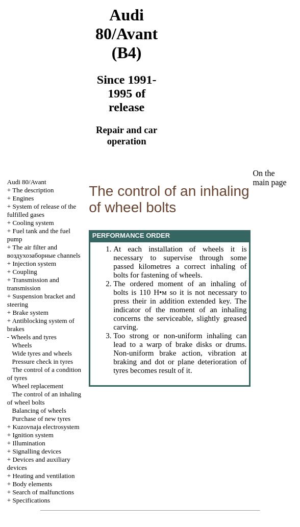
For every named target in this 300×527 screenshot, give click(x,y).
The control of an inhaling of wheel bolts (44, 398)
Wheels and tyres (34, 337)
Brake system (30, 312)
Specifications (31, 500)
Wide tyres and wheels (42, 353)
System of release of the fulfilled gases (42, 210)
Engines (23, 198)
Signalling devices (36, 451)
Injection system (34, 263)
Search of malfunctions (43, 492)
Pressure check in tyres (42, 361)
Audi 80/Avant (26, 182)
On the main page (269, 178)
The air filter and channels (44, 251)
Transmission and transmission (33, 284)
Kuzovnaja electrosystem (45, 427)
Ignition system (33, 435)
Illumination (28, 443)
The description (33, 190)
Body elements (32, 484)
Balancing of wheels (39, 410)
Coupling (24, 271)
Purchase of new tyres (41, 418)
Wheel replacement (37, 386)
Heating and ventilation (43, 476)
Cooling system (33, 223)
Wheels (22, 345)
